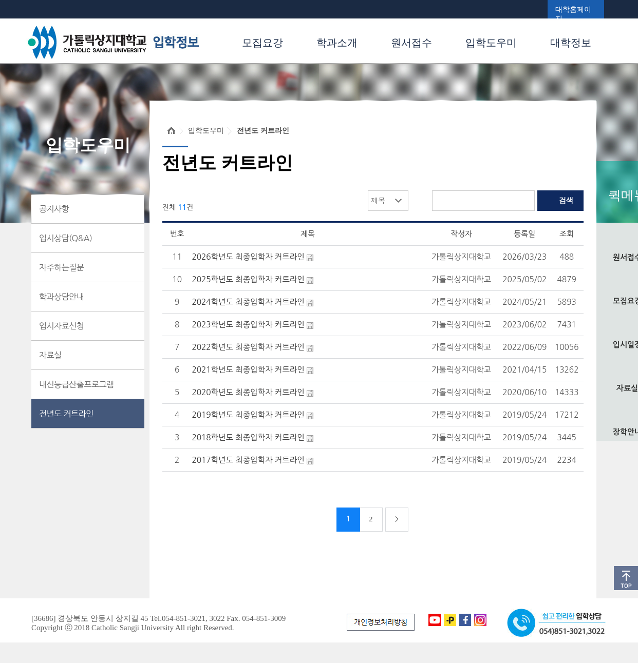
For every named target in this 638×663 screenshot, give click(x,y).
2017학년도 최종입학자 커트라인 (248, 460)
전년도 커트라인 (66, 414)
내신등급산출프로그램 (76, 384)
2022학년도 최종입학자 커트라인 (248, 347)
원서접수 (411, 42)
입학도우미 (491, 42)
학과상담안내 (61, 296)
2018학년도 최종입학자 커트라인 (248, 437)
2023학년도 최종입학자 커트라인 (248, 324)
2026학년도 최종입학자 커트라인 (248, 257)
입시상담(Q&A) (65, 238)
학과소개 (337, 42)
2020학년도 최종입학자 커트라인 (248, 392)
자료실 (50, 355)
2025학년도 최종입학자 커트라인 (248, 279)
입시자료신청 (61, 326)
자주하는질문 (61, 267)
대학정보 (570, 42)
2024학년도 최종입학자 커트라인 (248, 302)
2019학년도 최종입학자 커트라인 (248, 415)
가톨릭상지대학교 (461, 257)
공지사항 (54, 209)
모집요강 (262, 42)
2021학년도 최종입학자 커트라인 (248, 370)
